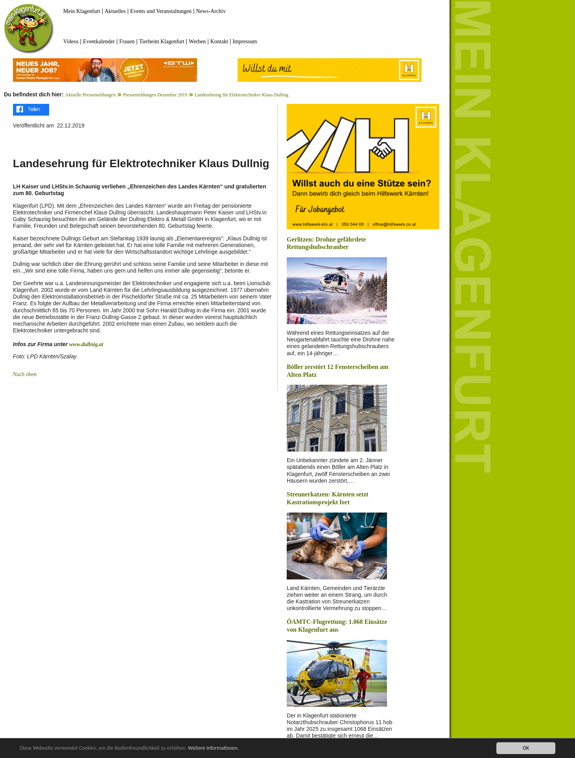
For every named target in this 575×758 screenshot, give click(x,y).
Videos (71, 41)
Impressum (244, 41)
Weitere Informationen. (213, 748)
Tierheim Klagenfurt (161, 41)
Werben (197, 41)
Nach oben (25, 374)
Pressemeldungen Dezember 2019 (155, 95)
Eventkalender (99, 41)
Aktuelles (115, 11)
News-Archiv (211, 11)
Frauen (127, 41)
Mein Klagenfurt (81, 11)
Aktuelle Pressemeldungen (90, 95)
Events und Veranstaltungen (161, 11)
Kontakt (219, 41)
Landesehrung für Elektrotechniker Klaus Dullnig (242, 95)
